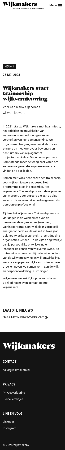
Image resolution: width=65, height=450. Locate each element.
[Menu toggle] (60, 5)
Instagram (9, 428)
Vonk (21, 178)
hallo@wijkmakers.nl (16, 370)
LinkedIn (8, 421)
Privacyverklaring (14, 392)
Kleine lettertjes (13, 399)
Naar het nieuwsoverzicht (23, 317)
